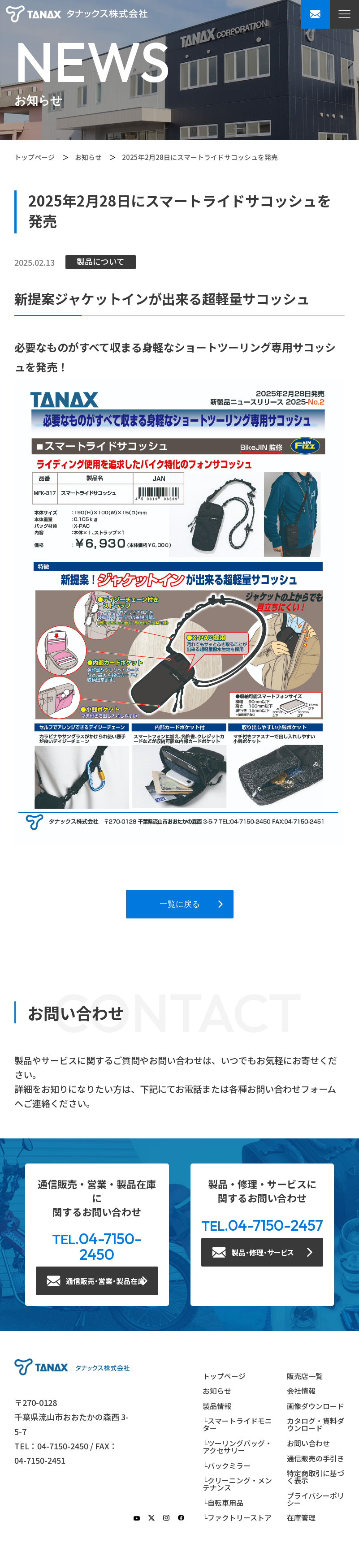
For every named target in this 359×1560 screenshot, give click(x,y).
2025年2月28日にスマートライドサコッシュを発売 (200, 157)
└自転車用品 (223, 1502)
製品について (101, 261)
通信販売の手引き (315, 1458)
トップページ (34, 157)
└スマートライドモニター (237, 1424)
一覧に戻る (180, 904)
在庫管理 (301, 1517)
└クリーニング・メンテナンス (237, 1484)
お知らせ (88, 157)
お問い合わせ (308, 1443)
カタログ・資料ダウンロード (315, 1424)
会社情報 (301, 1390)
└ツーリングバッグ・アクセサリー (237, 1447)
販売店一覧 (305, 1375)
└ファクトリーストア (237, 1517)
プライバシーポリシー (315, 1499)
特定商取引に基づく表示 (315, 1477)
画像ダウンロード (315, 1406)
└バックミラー (227, 1465)
